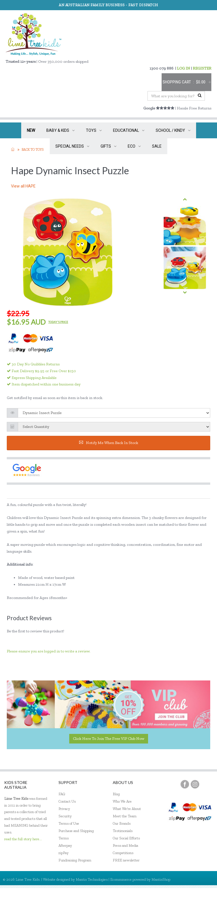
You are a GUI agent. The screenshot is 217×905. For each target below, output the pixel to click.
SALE (157, 146)
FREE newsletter (126, 860)
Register (182, 896)
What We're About (127, 809)
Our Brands (122, 823)
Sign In (203, 896)
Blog (116, 794)
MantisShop (160, 879)
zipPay (63, 853)
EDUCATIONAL (128, 130)
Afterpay (65, 845)
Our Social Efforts (126, 838)
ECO (134, 146)
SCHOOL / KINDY (173, 130)
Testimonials (123, 831)
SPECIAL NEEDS (72, 146)
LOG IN (183, 68)
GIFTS (108, 146)
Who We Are (122, 801)
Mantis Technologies (92, 879)
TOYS (94, 130)
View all (23, 186)
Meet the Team (124, 816)
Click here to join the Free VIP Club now (108, 738)
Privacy (64, 809)
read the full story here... (23, 839)
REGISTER (202, 68)
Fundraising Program (74, 860)
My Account (157, 896)
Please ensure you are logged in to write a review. (48, 651)
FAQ (61, 794)
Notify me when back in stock (108, 442)
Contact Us (67, 801)
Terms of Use (68, 823)
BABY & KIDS (60, 130)
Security (65, 816)
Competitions (123, 853)
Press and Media (125, 845)
